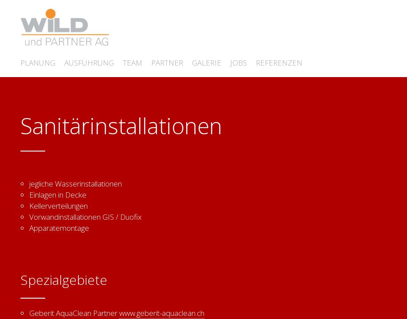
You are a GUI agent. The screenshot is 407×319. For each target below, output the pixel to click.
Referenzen (279, 63)
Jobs (238, 63)
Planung (37, 63)
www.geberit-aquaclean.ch (161, 313)
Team (132, 63)
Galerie (206, 63)
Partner (167, 63)
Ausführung (89, 63)
